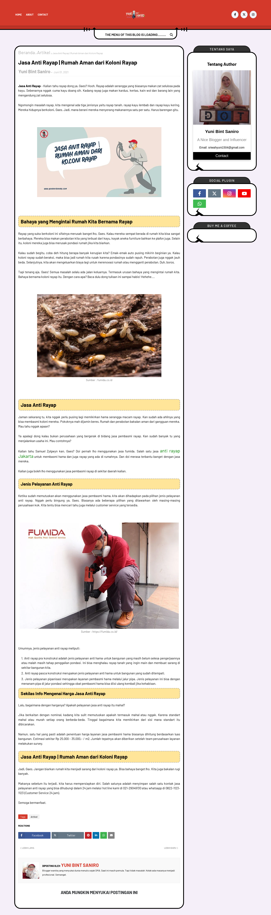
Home (18, 14)
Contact (43, 14)
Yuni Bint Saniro (34, 71)
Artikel (43, 52)
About (30, 14)
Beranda (26, 52)
